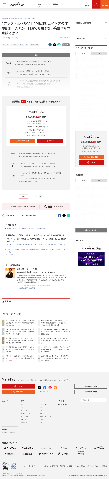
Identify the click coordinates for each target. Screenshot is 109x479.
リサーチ (5, 45)
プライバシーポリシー (93, 466)
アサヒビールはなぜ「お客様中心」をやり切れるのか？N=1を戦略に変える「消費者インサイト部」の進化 (20, 332)
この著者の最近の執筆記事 (26, 288)
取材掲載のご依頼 (91, 392)
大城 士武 (13, 38)
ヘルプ (25, 466)
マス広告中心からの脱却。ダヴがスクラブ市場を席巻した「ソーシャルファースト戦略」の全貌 (55, 349)
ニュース (32, 4)
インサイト (24, 410)
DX (22, 404)
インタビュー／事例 (17, 45)
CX (27, 45)
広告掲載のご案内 (91, 386)
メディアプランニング (46, 416)
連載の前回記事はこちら (29, 181)
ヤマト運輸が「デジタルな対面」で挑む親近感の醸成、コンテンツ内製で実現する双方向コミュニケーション (20, 323)
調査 (41, 413)
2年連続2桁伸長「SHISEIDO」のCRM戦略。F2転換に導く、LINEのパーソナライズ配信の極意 (55, 332)
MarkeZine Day (62, 404)
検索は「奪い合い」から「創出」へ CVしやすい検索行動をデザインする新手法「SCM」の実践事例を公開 (55, 323)
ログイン (50, 141)
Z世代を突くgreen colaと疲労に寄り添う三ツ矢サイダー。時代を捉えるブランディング (55, 340)
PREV (22, 196)
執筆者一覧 (24, 422)
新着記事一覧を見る (91, 230)
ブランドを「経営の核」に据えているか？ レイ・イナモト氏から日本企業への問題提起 (20, 358)
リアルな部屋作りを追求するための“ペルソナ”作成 (38, 166)
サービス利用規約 (80, 466)
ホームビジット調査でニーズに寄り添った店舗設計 (34, 71)
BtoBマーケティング (27, 413)
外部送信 (104, 466)
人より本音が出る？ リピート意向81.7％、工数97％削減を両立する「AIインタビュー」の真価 (55, 358)
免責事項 (62, 466)
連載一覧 (23, 419)
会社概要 (69, 466)
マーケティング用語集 (8, 432)
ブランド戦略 (34, 45)
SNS (41, 422)
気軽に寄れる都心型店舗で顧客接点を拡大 (31, 64)
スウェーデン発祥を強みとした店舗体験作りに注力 (38, 178)
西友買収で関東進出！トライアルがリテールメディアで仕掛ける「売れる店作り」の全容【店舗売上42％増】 (20, 340)
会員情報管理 (54, 466)
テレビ (41, 419)
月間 (99, 53)
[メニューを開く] (4, 4)
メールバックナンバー (36, 135)
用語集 (55, 4)
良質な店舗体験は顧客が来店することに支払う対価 (34, 61)
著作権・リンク (33, 466)
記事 (39, 4)
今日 (83, 53)
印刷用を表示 (8, 215)
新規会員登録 (22, 141)
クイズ (41, 410)
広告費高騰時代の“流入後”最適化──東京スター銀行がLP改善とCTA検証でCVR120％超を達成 (20, 349)
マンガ (41, 407)
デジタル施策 (25, 416)
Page (8, 63)
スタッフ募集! (44, 466)
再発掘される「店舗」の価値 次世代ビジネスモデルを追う (27, 228)
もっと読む (9, 254)
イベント (47, 4)
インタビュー (43, 404)
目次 (51, 55)
